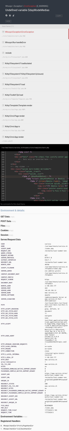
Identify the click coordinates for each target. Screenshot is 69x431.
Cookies (4, 230)
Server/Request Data (11, 239)
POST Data (6, 221)
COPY (58, 16)
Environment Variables (11, 416)
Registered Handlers (10, 421)
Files (3, 226)
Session (4, 235)
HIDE (8, 21)
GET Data (5, 216)
